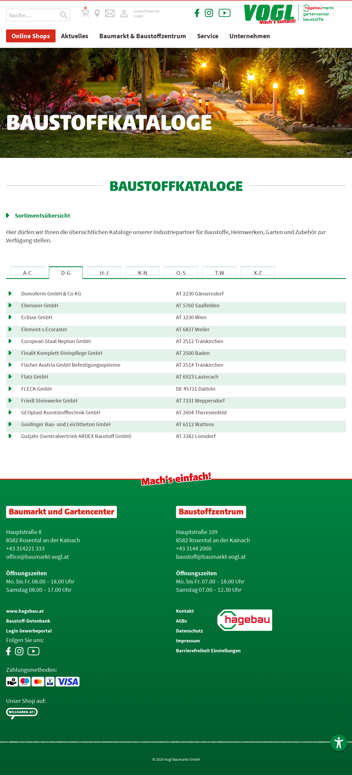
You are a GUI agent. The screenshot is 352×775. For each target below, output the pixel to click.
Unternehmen (249, 36)
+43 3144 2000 (193, 548)
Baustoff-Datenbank (28, 621)
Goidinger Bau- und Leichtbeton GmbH (66, 424)
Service (207, 36)
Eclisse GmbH (36, 317)
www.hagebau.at (25, 611)
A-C (27, 272)
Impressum (188, 640)
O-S (181, 272)
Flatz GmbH (34, 376)
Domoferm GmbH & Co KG (51, 293)
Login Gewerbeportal (29, 631)
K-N (142, 272)
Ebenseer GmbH (39, 305)
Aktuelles (74, 36)
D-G (66, 272)
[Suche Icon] (64, 15)
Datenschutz (189, 631)
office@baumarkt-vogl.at (37, 556)
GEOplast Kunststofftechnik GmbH (60, 412)
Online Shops (31, 36)
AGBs (181, 621)
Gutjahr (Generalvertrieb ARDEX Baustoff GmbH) (76, 436)
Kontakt (185, 611)
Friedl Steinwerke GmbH (49, 400)
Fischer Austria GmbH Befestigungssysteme (70, 364)
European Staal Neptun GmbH (56, 341)
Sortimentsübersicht (42, 215)
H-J (104, 272)
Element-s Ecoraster (44, 329)
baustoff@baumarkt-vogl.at (211, 556)
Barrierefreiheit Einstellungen (208, 650)
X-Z (258, 272)
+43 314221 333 (25, 548)
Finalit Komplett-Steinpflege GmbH (61, 352)
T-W (219, 272)
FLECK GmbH (36, 388)
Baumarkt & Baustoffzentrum (142, 36)
